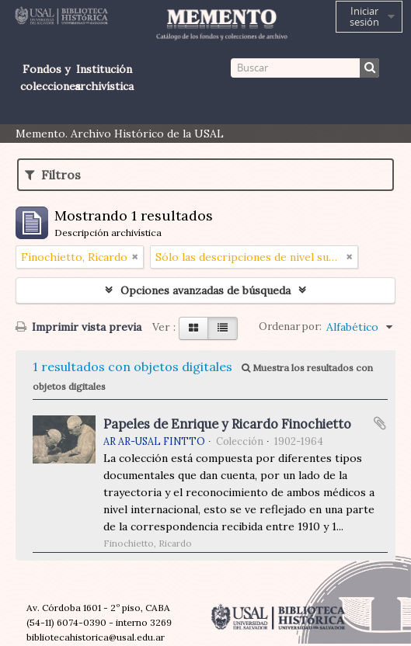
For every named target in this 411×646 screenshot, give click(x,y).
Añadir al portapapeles (380, 423)
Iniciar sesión (364, 16)
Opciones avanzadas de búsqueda (205, 290)
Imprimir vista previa (78, 327)
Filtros (53, 174)
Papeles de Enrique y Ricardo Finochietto (227, 424)
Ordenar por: (290, 326)
